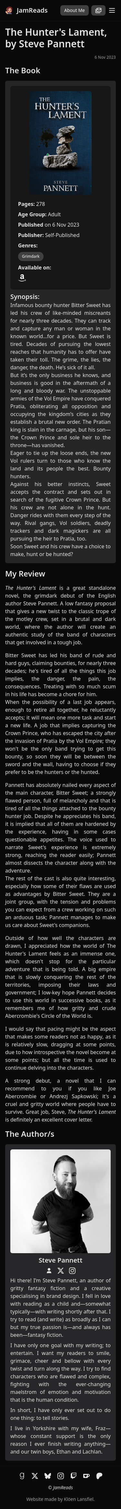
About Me (74, 10)
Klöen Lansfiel (78, 1499)
